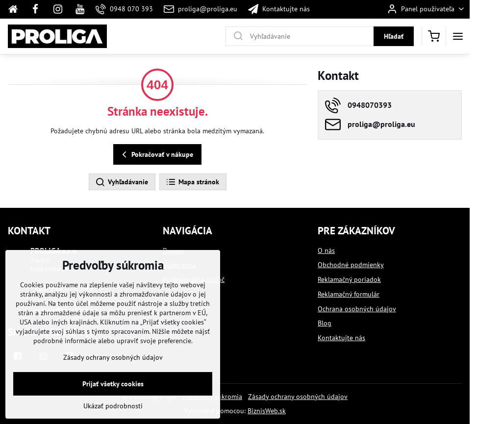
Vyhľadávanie (121, 182)
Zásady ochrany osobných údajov (298, 396)
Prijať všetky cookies (113, 386)
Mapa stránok (192, 182)
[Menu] (458, 36)
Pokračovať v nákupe (156, 155)
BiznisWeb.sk (267, 410)
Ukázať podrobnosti (113, 408)
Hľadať (393, 36)
